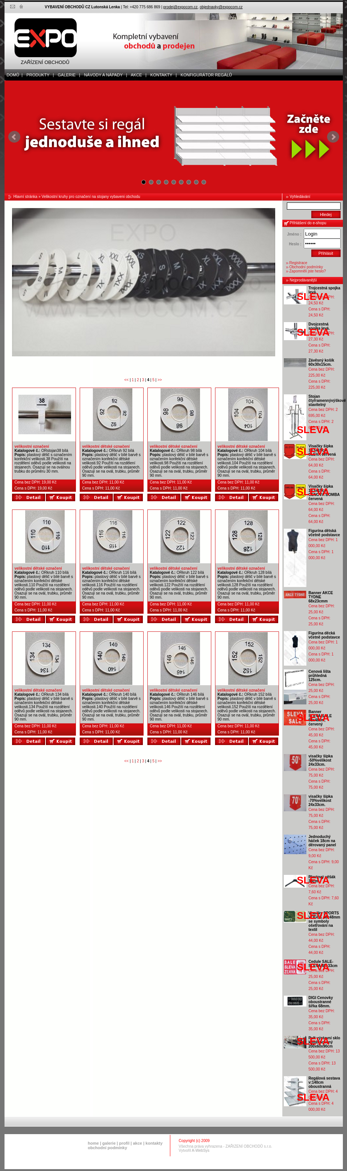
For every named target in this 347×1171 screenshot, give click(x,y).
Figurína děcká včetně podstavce (324, 635)
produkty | (38, 75)
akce (137, 1143)
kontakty (153, 1143)
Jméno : (294, 234)
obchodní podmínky (107, 1147)
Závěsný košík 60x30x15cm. (321, 362)
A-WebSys (200, 1150)
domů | (14, 75)
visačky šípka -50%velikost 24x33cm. (321, 760)
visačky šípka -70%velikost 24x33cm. (321, 800)
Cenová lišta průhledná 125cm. (320, 675)
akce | (137, 75)
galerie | (67, 75)
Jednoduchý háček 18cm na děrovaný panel (322, 841)
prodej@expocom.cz (180, 7)
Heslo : (295, 244)
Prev (14, 137)
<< (126, 380)
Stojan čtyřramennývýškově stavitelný (327, 400)
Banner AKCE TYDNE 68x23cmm (321, 597)
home (93, 1143)
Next (333, 137)
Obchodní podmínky (306, 267)
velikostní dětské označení (106, 446)
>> (160, 380)
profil (124, 1143)
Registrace (298, 263)
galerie (108, 1143)
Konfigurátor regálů (204, 75)
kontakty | (162, 75)
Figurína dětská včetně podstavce (324, 533)
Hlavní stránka (26, 197)
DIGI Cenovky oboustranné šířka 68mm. (321, 1002)
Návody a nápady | (103, 75)
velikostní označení (32, 446)
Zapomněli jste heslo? (307, 271)
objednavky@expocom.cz (221, 7)
